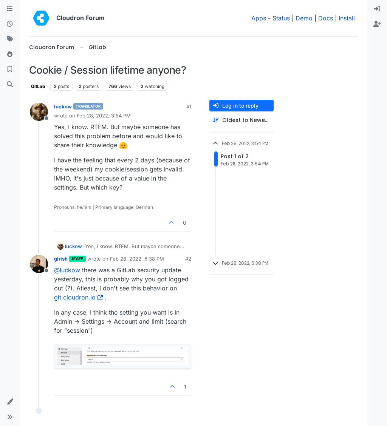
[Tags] (10, 39)
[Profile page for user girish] (39, 264)
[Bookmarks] (10, 69)
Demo (304, 18)
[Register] (377, 24)
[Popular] (10, 54)
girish (61, 259)
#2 (188, 259)
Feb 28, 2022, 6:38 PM (137, 259)
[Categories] (10, 9)
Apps (258, 18)
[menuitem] (377, 9)
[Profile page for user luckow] (39, 112)
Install (347, 18)
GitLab (38, 86)
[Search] (10, 85)
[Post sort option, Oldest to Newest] (241, 120)
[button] (10, 402)
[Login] (377, 9)
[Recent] (10, 24)
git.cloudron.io (78, 297)
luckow (63, 106)
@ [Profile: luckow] (67, 270)
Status (281, 18)
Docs (325, 18)
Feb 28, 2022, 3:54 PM (104, 116)
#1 (188, 106)
